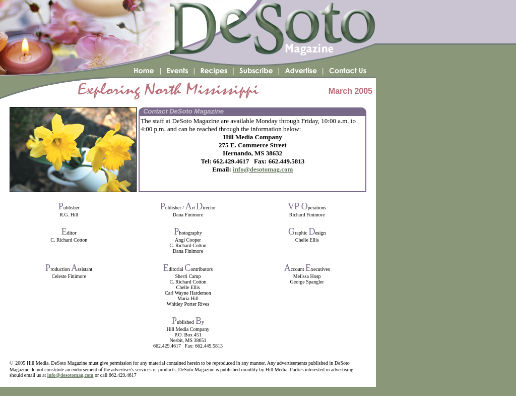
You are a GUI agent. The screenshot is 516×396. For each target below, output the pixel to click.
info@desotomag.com (263, 169)
